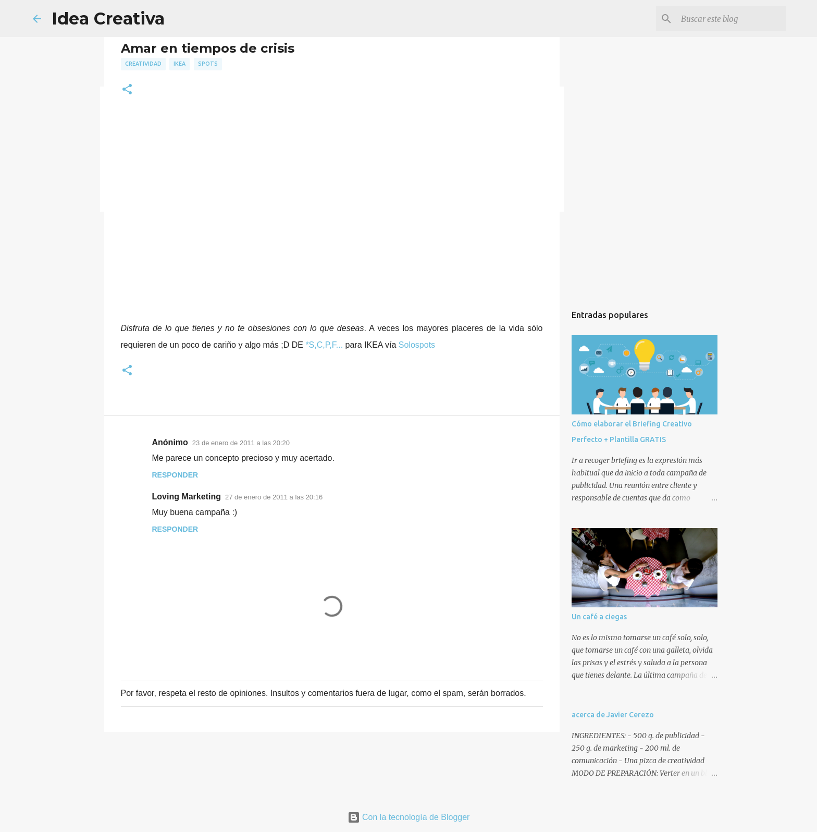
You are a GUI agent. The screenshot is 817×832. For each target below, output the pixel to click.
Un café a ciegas (599, 617)
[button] (127, 90)
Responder (175, 475)
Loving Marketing (186, 496)
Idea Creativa (108, 18)
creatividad (143, 63)
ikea (179, 63)
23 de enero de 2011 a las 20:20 (241, 443)
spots (208, 63)
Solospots (417, 344)
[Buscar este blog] (731, 18)
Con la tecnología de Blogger (409, 817)
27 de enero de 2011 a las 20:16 (274, 497)
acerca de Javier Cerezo (613, 715)
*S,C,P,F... (324, 344)
